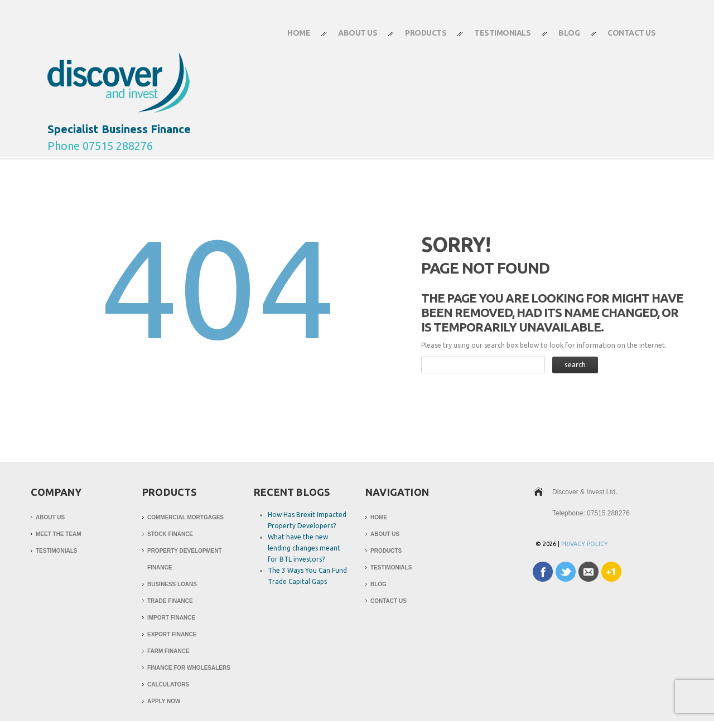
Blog (569, 32)
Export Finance (171, 634)
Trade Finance (170, 601)
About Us (350, 37)
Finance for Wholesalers (188, 668)
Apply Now (163, 701)
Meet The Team (58, 534)
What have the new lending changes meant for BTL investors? (304, 548)
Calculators (168, 684)
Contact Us (624, 37)
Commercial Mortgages (185, 517)
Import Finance (171, 618)
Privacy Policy (584, 543)
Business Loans (172, 584)
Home (298, 32)
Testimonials (502, 32)
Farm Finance (168, 651)
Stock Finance (170, 534)
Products (418, 37)
